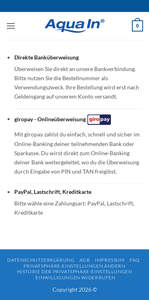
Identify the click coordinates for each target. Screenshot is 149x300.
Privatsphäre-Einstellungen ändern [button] (74, 266)
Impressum (110, 260)
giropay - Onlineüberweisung (63, 120)
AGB (84, 260)
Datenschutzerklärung (40, 260)
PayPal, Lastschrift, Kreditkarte (52, 191)
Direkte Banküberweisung (46, 57)
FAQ (135, 260)
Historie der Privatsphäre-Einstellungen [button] (74, 271)
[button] (10, 26)
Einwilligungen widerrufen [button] (75, 277)
